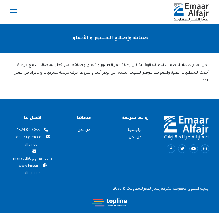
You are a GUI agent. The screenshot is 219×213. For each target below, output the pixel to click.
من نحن (135, 138)
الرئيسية (135, 130)
